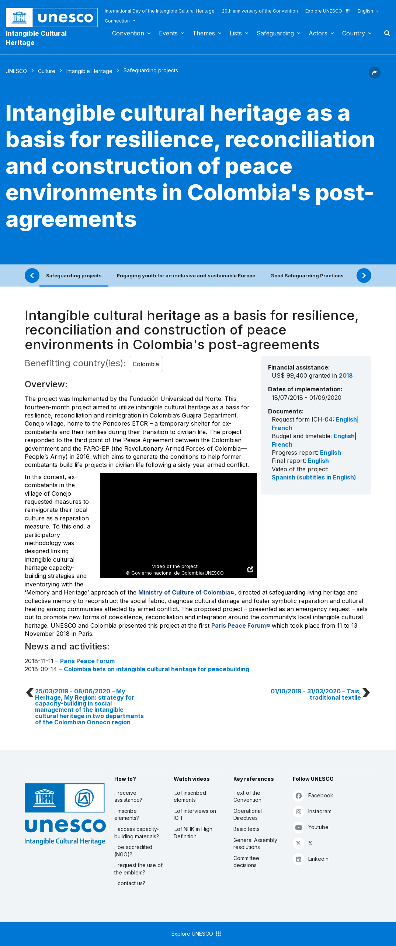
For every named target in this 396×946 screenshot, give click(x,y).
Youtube (311, 827)
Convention (128, 33)
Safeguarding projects (74, 275)
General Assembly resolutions (255, 843)
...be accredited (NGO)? (133, 850)
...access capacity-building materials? (136, 832)
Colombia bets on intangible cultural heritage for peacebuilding (156, 669)
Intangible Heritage (89, 71)
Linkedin (311, 858)
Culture (46, 71)
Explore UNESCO (327, 11)
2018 (346, 375)
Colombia (146, 364)
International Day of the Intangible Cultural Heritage (160, 11)
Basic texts (246, 829)
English (365, 11)
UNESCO (16, 71)
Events (168, 33)
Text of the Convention (247, 796)
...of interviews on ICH (195, 814)
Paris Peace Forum (238, 625)
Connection (117, 21)
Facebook (313, 795)
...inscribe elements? (126, 814)
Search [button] (385, 33)
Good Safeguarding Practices (307, 275)
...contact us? (129, 883)
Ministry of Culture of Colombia (184, 592)
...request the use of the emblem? (138, 869)
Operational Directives (247, 814)
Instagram (312, 811)
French (282, 428)
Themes (203, 33)
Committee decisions (246, 862)
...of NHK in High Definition (193, 832)
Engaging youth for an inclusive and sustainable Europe (186, 275)
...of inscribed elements (190, 796)
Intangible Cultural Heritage (36, 38)
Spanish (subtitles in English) (314, 477)
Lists (236, 33)
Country (353, 33)
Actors (318, 33)
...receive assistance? (128, 796)
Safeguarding (275, 33)
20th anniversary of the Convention (260, 11)
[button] (375, 76)
